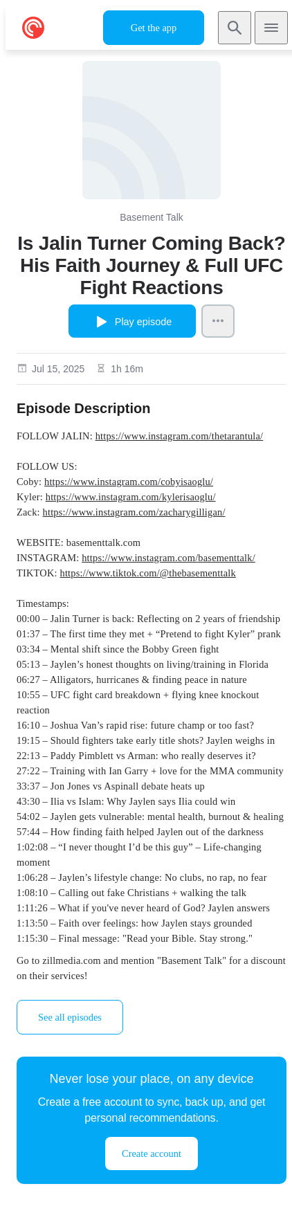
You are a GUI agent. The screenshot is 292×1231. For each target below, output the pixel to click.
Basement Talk (151, 217)
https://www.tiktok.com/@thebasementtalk (148, 572)
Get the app (153, 27)
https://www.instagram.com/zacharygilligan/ (134, 512)
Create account (151, 1153)
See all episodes (70, 1017)
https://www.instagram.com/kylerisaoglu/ (131, 496)
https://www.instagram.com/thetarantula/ (179, 435)
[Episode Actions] (218, 321)
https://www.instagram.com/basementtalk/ (168, 557)
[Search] (234, 27)
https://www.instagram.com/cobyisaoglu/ (128, 481)
